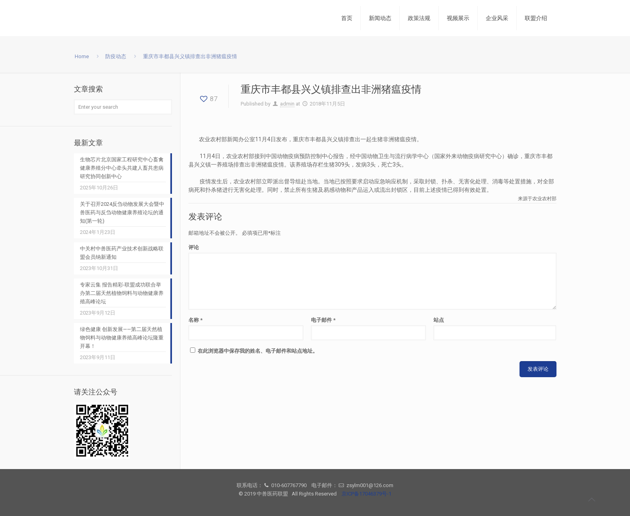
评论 (193, 247)
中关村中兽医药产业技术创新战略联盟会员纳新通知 (122, 253)
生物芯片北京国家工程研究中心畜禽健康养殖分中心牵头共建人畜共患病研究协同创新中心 (122, 167)
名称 (195, 320)
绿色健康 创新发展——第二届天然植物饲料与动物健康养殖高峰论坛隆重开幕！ (122, 337)
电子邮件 (323, 320)
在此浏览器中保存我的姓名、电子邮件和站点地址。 (258, 351)
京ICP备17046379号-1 (366, 494)
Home (82, 56)
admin (287, 104)
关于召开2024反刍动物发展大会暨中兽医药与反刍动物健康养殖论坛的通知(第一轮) (122, 212)
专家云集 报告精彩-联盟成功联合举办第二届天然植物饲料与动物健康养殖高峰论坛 (122, 293)
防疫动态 (115, 56)
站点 (439, 320)
